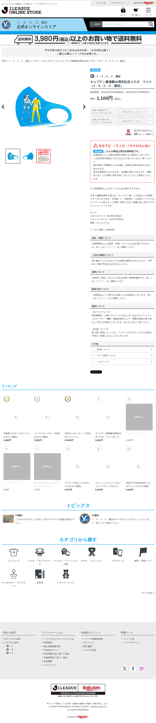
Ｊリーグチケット (117, 3)
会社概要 (48, 661)
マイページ (89, 642)
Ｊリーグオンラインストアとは (59, 639)
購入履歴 (88, 646)
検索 (151, 24)
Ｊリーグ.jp (100, 3)
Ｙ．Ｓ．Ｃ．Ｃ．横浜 (19, 61)
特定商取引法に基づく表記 (56, 653)
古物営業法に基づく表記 (55, 657)
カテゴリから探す (12, 639)
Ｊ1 (11, 646)
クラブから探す (11, 642)
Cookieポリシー (51, 650)
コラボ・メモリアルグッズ (45, 61)
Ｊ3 (11, 653)
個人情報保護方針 (52, 646)
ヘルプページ (111, 247)
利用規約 (48, 642)
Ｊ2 (11, 649)
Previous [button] (3, 107)
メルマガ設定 (90, 650)
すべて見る (147, 593)
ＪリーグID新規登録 (93, 639)
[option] (43, 107)
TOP (4, 61)
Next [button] (84, 107)
